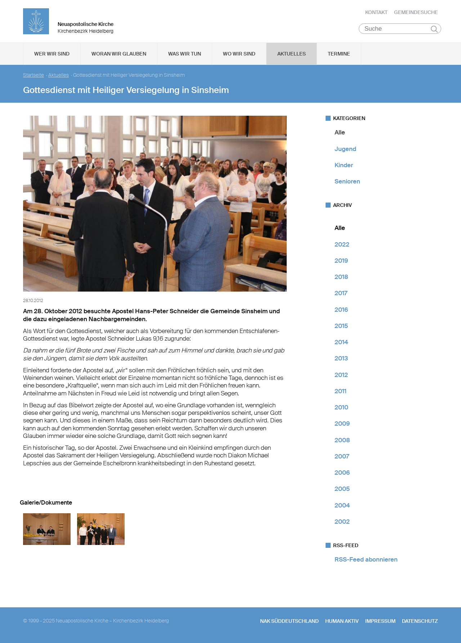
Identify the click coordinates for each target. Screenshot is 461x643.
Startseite (33, 76)
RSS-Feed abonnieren (366, 560)
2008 (342, 440)
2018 (341, 277)
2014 (341, 343)
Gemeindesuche (416, 12)
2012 (341, 375)
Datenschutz (420, 621)
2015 (341, 327)
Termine (339, 54)
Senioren (347, 182)
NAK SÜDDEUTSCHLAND (289, 621)
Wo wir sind (239, 54)
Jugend (345, 149)
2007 (342, 457)
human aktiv (342, 621)
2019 (341, 261)
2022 (342, 245)
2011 (340, 392)
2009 (342, 424)
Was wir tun (184, 54)
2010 (341, 408)
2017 (341, 294)
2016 (341, 310)
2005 (342, 489)
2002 (342, 522)
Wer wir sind (52, 54)
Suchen (434, 29)
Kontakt (376, 12)
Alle (340, 133)
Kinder (344, 166)
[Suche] (400, 29)
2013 (341, 359)
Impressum (380, 621)
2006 (342, 473)
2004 (342, 506)
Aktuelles (291, 54)
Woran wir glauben (118, 54)
